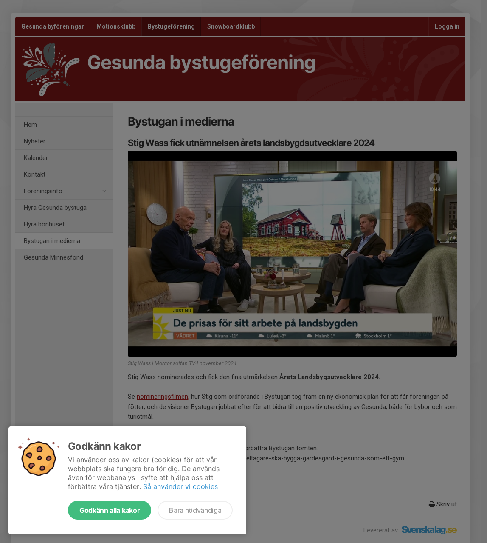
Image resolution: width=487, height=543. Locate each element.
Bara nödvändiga (195, 510)
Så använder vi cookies (180, 486)
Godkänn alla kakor (109, 510)
